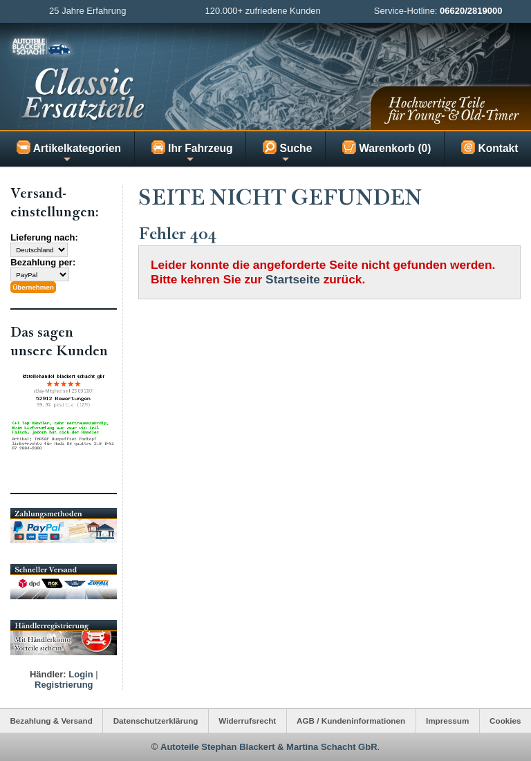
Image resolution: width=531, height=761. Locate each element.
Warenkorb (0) (386, 147)
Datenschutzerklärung (155, 720)
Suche (287, 152)
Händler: (48, 674)
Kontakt (489, 147)
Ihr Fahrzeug (192, 152)
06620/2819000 (471, 11)
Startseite (293, 279)
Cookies (505, 720)
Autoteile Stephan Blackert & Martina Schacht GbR (269, 747)
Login (80, 674)
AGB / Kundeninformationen (351, 720)
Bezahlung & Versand (51, 720)
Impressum (447, 720)
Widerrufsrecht (247, 720)
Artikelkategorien (69, 152)
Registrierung (64, 684)
